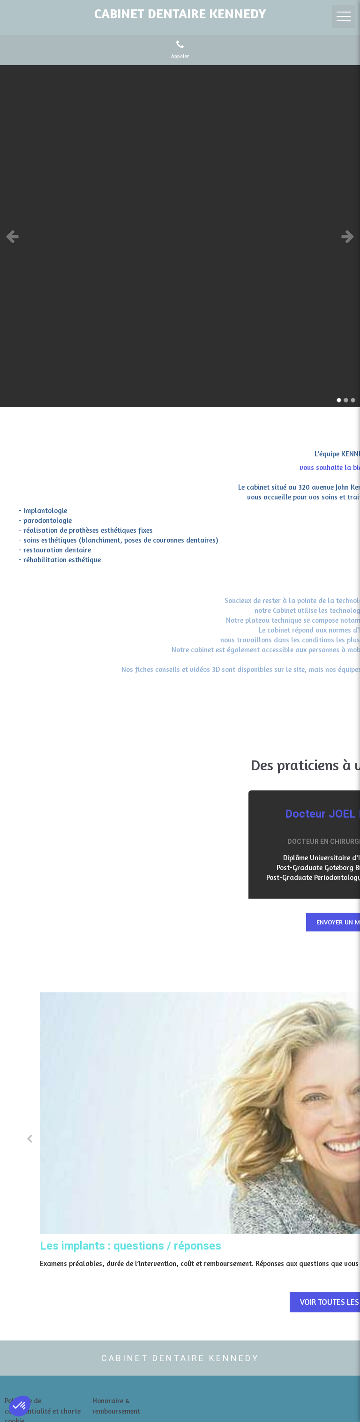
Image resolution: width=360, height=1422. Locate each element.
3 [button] (353, 400)
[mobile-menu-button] (343, 16)
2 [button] (346, 400)
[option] (180, 236)
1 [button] (339, 400)
